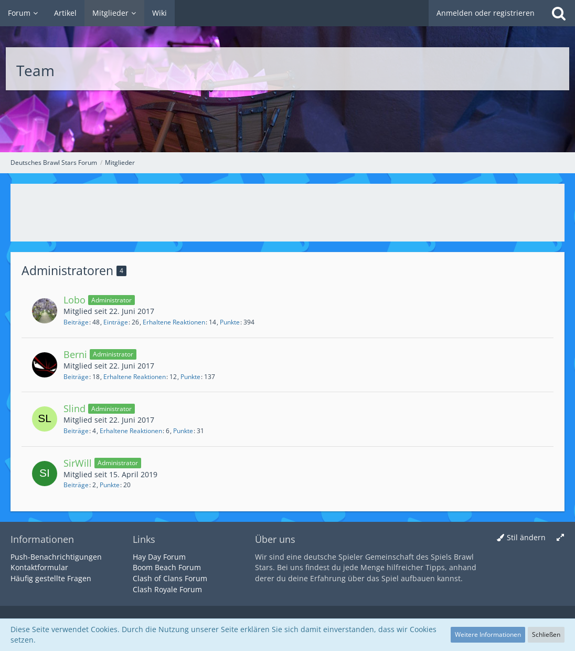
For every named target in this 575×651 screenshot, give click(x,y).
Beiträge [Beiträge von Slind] (76, 430)
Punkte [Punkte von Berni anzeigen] (190, 376)
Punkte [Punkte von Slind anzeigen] (183, 430)
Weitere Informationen (488, 634)
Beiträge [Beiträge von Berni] (76, 376)
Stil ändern (526, 537)
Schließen (546, 634)
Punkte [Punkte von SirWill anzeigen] (110, 484)
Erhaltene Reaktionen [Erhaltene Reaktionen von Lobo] (174, 322)
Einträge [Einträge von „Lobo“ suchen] (115, 322)
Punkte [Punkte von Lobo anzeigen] (230, 322)
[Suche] (558, 13)
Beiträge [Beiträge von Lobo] (76, 322)
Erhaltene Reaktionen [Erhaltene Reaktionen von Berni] (134, 376)
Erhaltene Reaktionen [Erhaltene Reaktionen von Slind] (131, 430)
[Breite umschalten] (560, 537)
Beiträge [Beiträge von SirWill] (76, 484)
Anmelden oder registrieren (485, 13)
